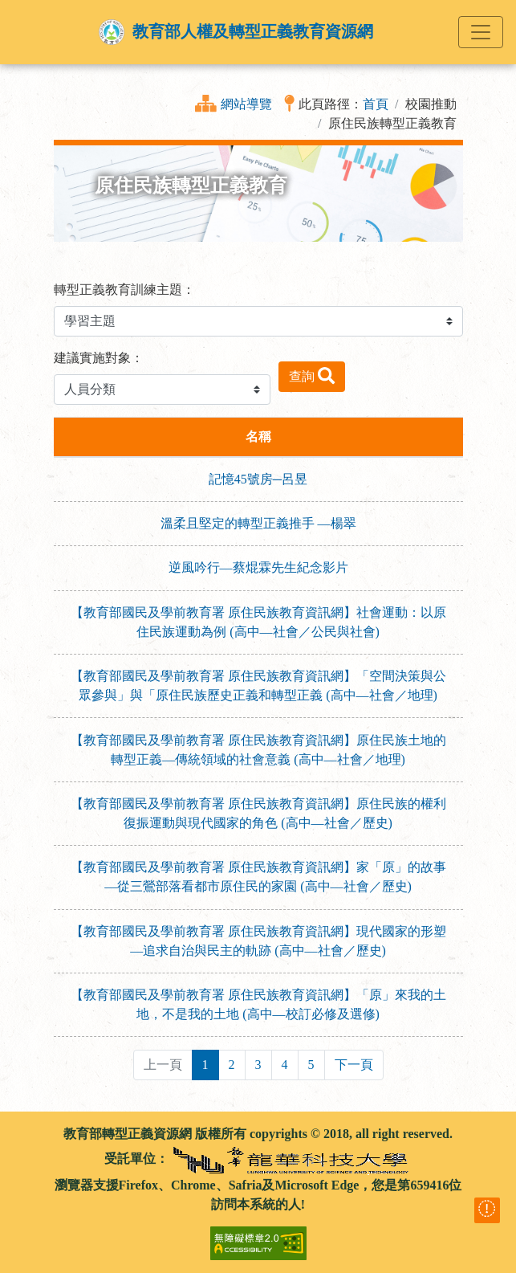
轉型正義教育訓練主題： (124, 289)
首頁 (375, 104)
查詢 (312, 375)
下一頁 (354, 1064)
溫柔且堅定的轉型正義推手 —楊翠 (258, 523)
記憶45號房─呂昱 (258, 479)
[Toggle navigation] (480, 32)
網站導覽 (246, 104)
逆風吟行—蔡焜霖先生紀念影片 (258, 567)
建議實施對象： (99, 358)
